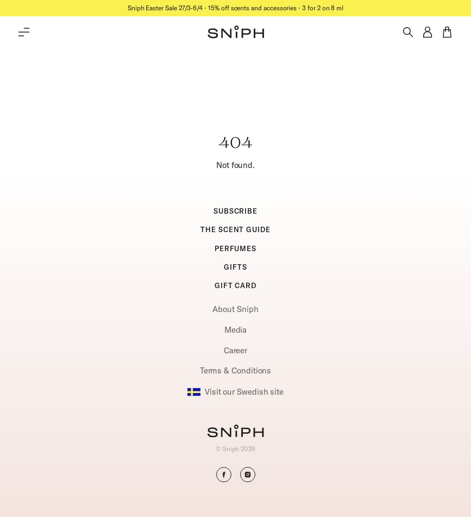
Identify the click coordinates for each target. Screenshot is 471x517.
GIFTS (235, 267)
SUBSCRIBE (235, 211)
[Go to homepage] (235, 432)
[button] (236, 32)
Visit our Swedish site (235, 391)
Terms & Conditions (236, 370)
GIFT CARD (235, 285)
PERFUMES (235, 248)
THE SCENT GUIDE (235, 229)
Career (236, 350)
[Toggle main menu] (24, 32)
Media (235, 330)
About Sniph (235, 309)
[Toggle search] (408, 32)
